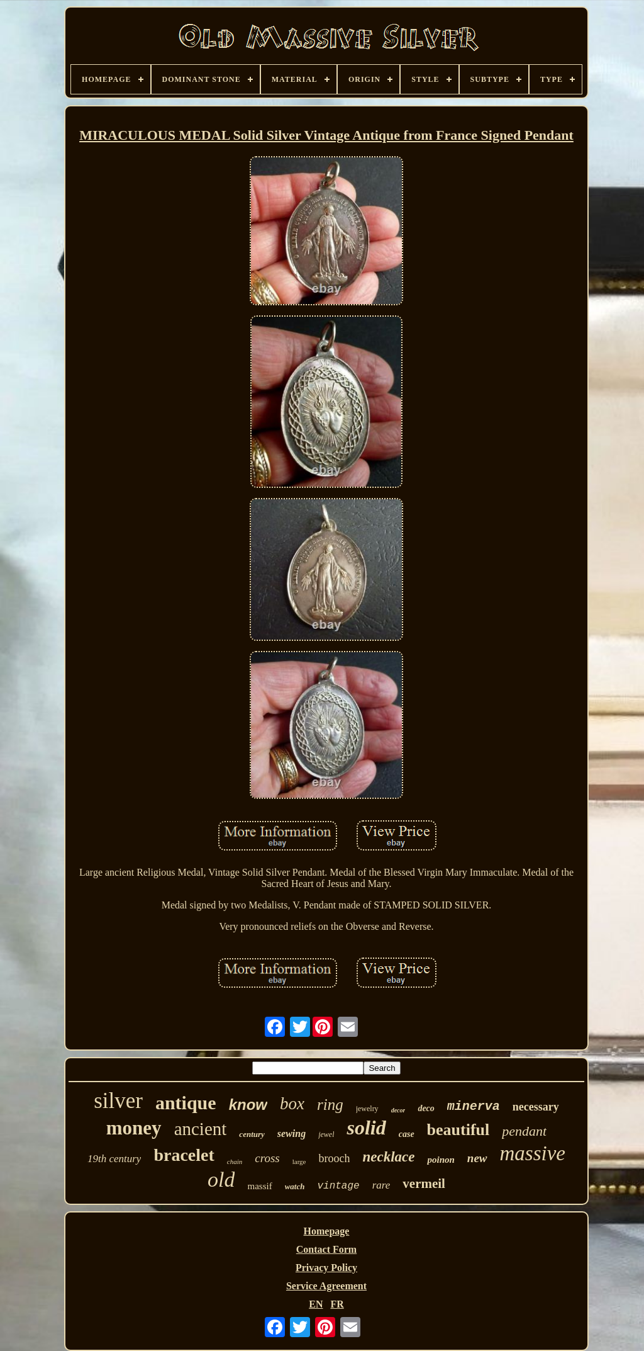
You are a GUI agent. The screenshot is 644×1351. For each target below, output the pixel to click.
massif (259, 1186)
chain (234, 1161)
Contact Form (326, 1249)
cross (267, 1158)
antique (185, 1102)
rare (381, 1185)
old (221, 1179)
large (299, 1161)
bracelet (183, 1155)
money (134, 1128)
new (477, 1158)
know (248, 1104)
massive (532, 1153)
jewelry (367, 1108)
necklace (388, 1157)
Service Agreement (326, 1285)
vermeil (423, 1183)
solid (366, 1127)
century (251, 1134)
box (292, 1103)
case (406, 1134)
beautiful (458, 1130)
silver (118, 1100)
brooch (334, 1158)
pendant (524, 1131)
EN (316, 1304)
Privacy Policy (326, 1267)
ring (330, 1104)
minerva (473, 1106)
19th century (114, 1159)
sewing (291, 1133)
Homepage (327, 1231)
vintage (338, 1186)
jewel (326, 1134)
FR (336, 1304)
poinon (440, 1160)
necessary (536, 1106)
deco (426, 1108)
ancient (200, 1129)
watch (295, 1186)
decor (398, 1110)
